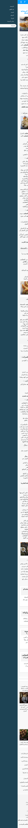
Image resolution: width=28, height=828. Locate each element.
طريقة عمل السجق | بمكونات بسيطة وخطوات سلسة (20, 707)
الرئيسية (23, 6)
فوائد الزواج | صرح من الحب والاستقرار (16, 778)
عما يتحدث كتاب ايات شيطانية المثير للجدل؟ (15, 786)
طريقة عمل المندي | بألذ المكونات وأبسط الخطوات (20, 725)
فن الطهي (17, 6)
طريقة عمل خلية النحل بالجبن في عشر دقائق (13, 820)
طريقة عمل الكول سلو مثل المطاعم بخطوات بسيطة (20, 688)
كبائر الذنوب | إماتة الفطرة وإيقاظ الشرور (15, 768)
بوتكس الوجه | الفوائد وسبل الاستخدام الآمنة (14, 757)
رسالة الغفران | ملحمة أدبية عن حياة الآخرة (15, 761)
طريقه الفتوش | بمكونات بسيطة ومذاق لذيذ (7, 688)
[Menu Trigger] (3, 2)
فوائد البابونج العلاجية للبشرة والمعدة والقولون (14, 782)
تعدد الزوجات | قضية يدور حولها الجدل (16, 765)
